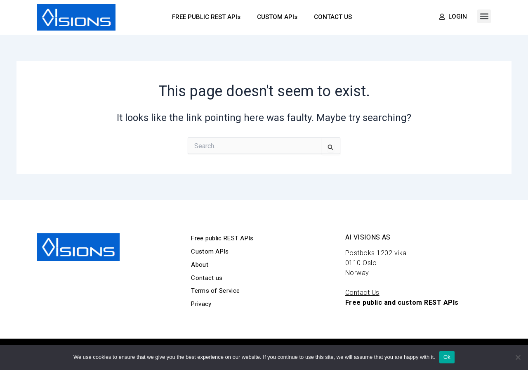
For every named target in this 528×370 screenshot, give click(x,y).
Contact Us (362, 292)
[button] (484, 16)
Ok (446, 357)
